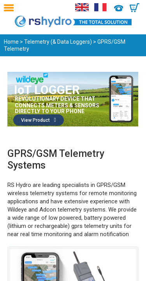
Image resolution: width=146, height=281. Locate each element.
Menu (11, 8)
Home (11, 42)
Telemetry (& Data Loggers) (58, 42)
